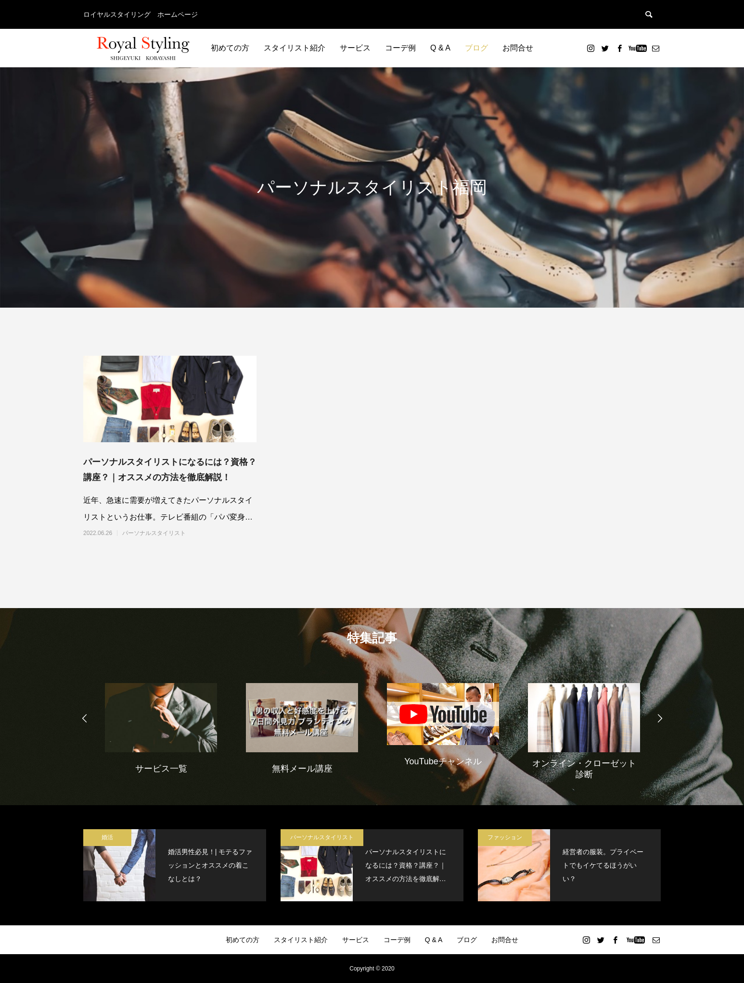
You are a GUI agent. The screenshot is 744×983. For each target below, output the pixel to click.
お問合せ (517, 48)
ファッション (504, 837)
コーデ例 (400, 48)
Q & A (440, 48)
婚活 (107, 837)
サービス (355, 48)
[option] (161, 727)
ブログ (476, 48)
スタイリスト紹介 (294, 48)
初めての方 (230, 48)
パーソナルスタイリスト (154, 533)
